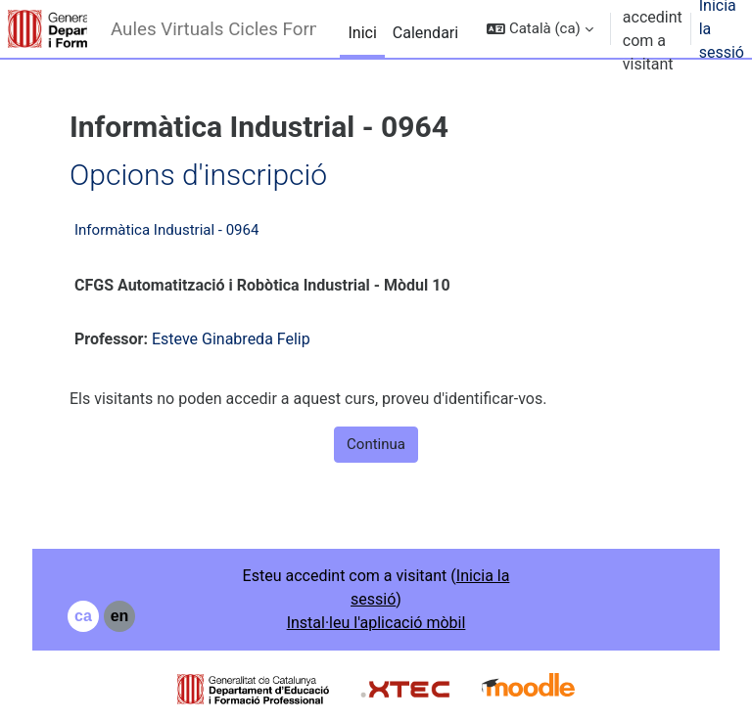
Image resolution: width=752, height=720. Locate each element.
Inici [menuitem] (362, 32)
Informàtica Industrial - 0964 (166, 230)
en (120, 616)
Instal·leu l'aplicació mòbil (376, 622)
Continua (376, 444)
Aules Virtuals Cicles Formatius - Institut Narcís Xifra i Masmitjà (213, 29)
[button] (540, 29)
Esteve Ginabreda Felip (231, 339)
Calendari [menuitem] (425, 32)
